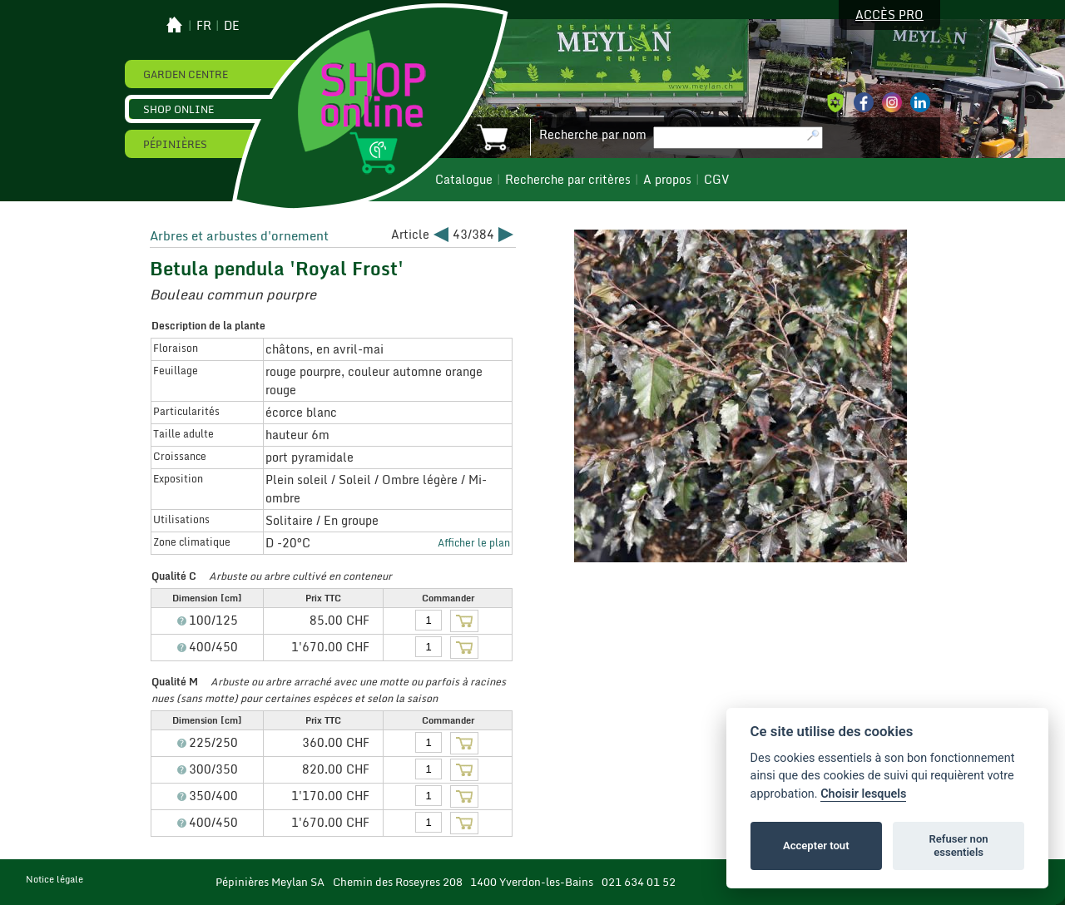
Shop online (178, 109)
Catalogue (464, 180)
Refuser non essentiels (958, 845)
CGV (716, 180)
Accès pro (889, 15)
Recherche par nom (592, 135)
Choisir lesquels (863, 794)
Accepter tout (816, 845)
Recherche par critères (568, 180)
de (232, 26)
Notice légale (54, 879)
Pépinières (175, 144)
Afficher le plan (474, 542)
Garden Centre (185, 74)
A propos (667, 180)
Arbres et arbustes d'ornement (239, 235)
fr (203, 26)
